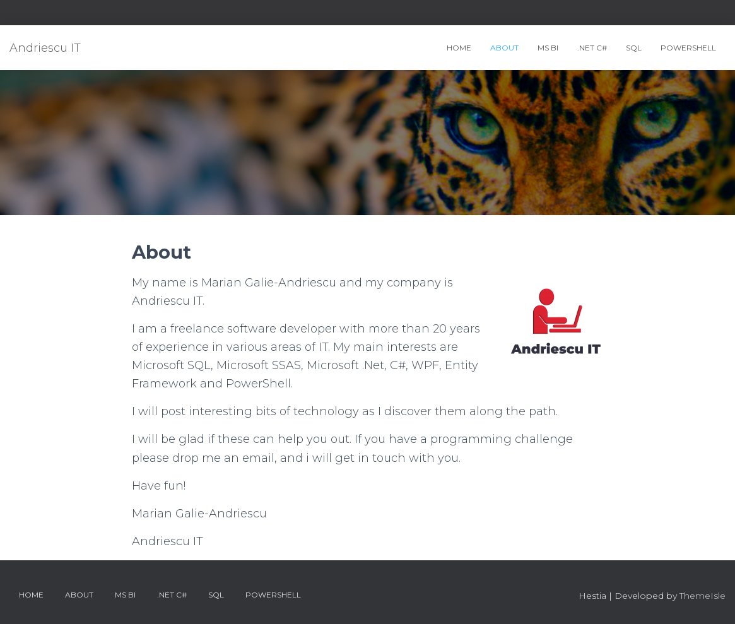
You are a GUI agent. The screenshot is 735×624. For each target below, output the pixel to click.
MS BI (548, 47)
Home (459, 47)
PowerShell (688, 47)
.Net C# (592, 47)
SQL (634, 47)
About (504, 47)
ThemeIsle (702, 595)
